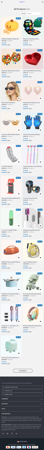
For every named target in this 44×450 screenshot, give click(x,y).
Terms (23, 444)
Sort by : (24, 13)
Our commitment (6, 424)
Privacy (26, 444)
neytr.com (4, 417)
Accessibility (32, 444)
